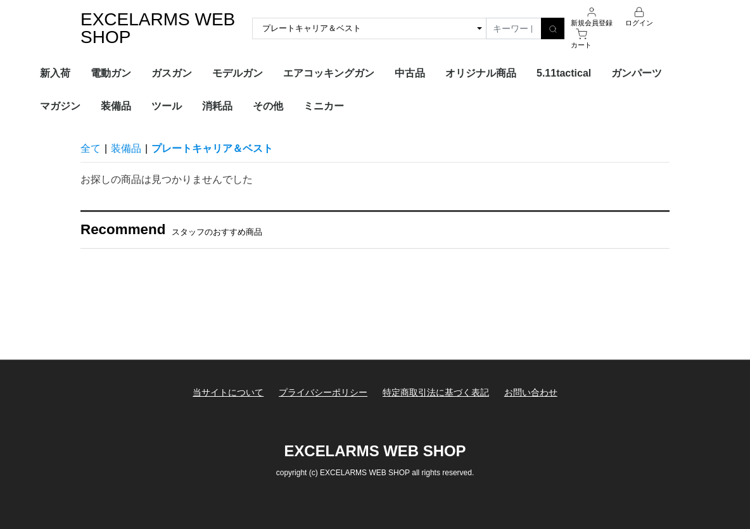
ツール (166, 106)
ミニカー (323, 106)
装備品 (116, 106)
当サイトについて (227, 392)
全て (90, 148)
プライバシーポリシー (323, 392)
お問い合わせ (531, 392)
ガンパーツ (636, 73)
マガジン (60, 106)
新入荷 (55, 73)
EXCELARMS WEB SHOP (157, 28)
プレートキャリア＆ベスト (212, 148)
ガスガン (171, 73)
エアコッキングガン (328, 73)
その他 (268, 106)
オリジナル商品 (480, 73)
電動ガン (111, 73)
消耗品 (217, 106)
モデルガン (237, 73)
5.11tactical (564, 73)
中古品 (410, 73)
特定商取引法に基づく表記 (436, 392)
